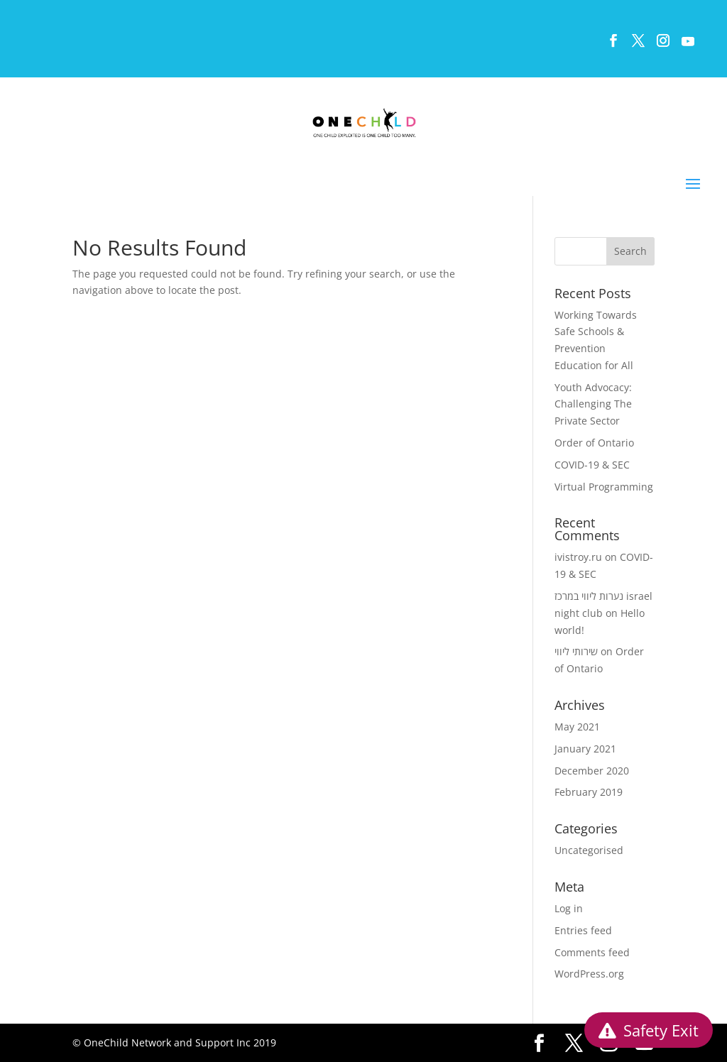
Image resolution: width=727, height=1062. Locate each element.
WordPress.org (589, 973)
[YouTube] (687, 45)
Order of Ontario (594, 442)
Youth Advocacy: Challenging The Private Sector (593, 404)
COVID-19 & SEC (592, 464)
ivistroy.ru (578, 557)
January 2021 (585, 748)
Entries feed (583, 930)
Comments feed (592, 952)
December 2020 (591, 770)
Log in (568, 908)
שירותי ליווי (576, 651)
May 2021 (577, 726)
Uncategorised (588, 850)
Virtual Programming (603, 486)
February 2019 (588, 792)
